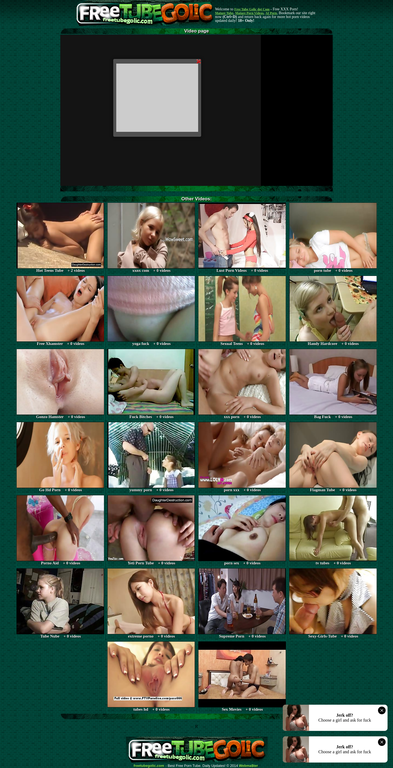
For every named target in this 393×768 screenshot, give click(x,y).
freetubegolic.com (149, 766)
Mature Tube (224, 13)
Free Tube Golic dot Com (251, 9)
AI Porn (271, 13)
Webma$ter (248, 766)
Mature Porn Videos (249, 13)
